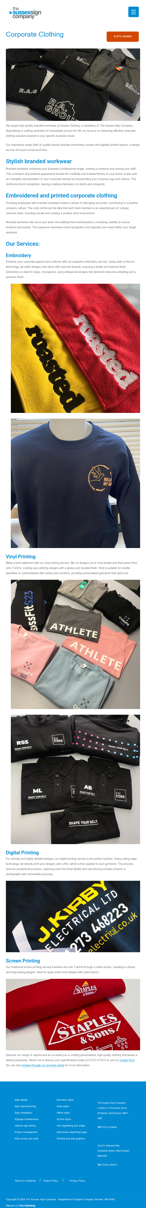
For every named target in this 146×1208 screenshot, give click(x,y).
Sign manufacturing (25, 1106)
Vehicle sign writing (25, 1126)
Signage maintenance (26, 1119)
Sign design (21, 1100)
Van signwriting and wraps (71, 1126)
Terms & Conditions (25, 1181)
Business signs (65, 1100)
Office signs (63, 1113)
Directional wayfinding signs (72, 1132)
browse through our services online (43, 1065)
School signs (64, 1119)
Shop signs (63, 1106)
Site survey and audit (26, 1139)
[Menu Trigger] (133, 12)
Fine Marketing (27, 1206)
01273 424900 (123, 36)
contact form (127, 1060)
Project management (26, 1132)
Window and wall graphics (71, 1139)
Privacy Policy (77, 1181)
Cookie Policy (50, 1181)
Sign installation (23, 1113)
